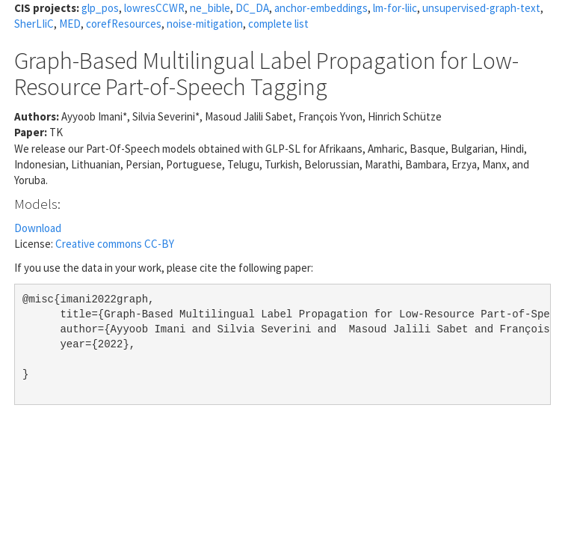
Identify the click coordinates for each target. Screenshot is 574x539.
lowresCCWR (154, 8)
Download (37, 228)
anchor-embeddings (321, 8)
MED (70, 23)
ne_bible (210, 8)
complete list (278, 23)
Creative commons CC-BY (114, 244)
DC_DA (252, 8)
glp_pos (100, 8)
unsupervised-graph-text (481, 8)
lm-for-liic (395, 8)
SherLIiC (34, 23)
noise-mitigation (205, 23)
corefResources (123, 23)
